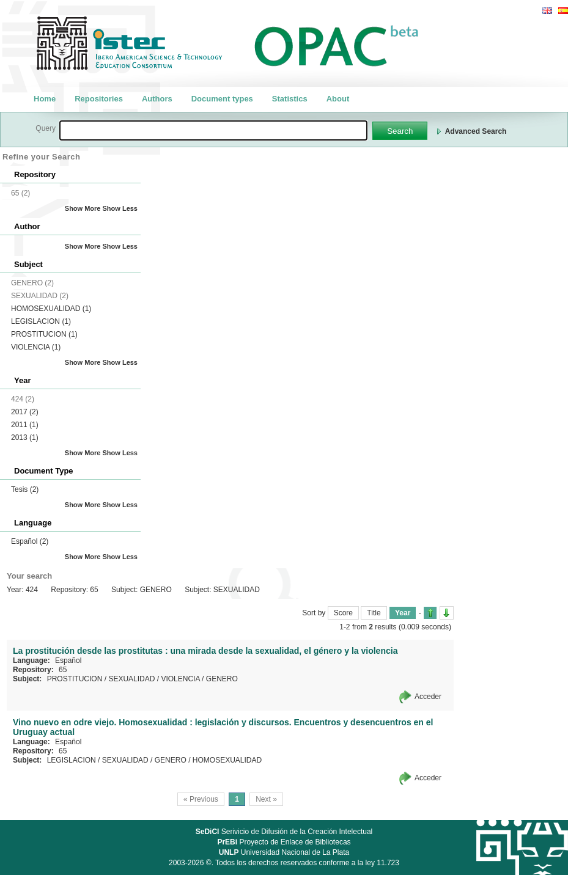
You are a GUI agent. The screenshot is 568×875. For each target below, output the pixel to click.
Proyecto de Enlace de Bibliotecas (283, 842)
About (338, 98)
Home (45, 98)
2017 (25, 412)
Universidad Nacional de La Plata (284, 852)
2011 (25, 424)
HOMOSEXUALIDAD (51, 308)
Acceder (428, 696)
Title (373, 613)
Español (29, 541)
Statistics (290, 98)
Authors (157, 98)
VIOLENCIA (36, 347)
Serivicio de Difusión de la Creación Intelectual (284, 831)
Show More (83, 208)
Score (343, 613)
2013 (25, 437)
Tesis (25, 489)
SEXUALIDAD (131, 679)
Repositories (99, 98)
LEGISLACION (41, 321)
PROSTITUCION (44, 334)
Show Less (120, 208)
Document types (222, 98)
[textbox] (213, 130)
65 (63, 669)
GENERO (222, 679)
